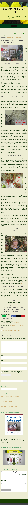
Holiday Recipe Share (5, 399)
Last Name (3, 485)
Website (3, 366)
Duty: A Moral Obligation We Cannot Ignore (10, 396)
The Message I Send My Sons (7, 401)
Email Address (5, 476)
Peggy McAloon (19, 37)
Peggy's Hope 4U (14, 11)
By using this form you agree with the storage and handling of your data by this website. (12, 372)
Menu (14, 26)
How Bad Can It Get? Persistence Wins (9, 406)
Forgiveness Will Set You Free (7, 404)
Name (3, 355)
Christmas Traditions (15, 322)
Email (2, 360)
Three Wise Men (18, 323)
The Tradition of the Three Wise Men (17, 325)
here (22, 283)
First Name (3, 480)
